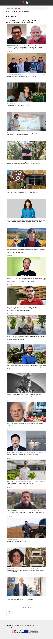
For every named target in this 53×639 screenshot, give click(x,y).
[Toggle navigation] (2, 2)
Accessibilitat (15, 625)
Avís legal (9, 625)
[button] (26, 607)
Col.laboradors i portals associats (28, 625)
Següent (10, 615)
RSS (38, 625)
